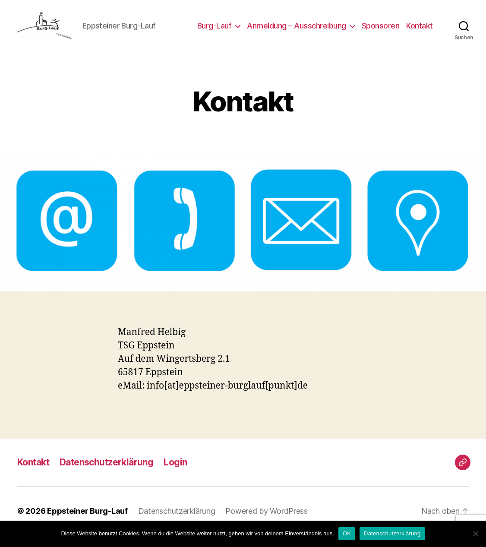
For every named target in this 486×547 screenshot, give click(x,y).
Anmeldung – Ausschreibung (296, 31)
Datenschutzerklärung (106, 473)
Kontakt (419, 31)
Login (175, 473)
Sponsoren (381, 31)
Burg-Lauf (214, 31)
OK (347, 533)
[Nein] (475, 533)
